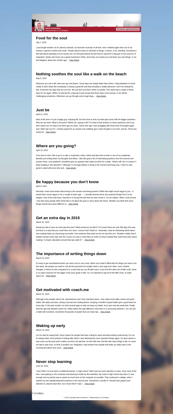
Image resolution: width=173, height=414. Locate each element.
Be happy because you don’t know (67, 182)
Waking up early (50, 326)
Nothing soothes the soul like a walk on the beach (81, 74)
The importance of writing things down (71, 254)
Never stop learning (54, 362)
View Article (74, 60)
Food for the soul (51, 38)
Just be (42, 110)
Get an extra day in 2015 (58, 218)
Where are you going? (56, 146)
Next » (41, 393)
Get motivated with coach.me (62, 290)
